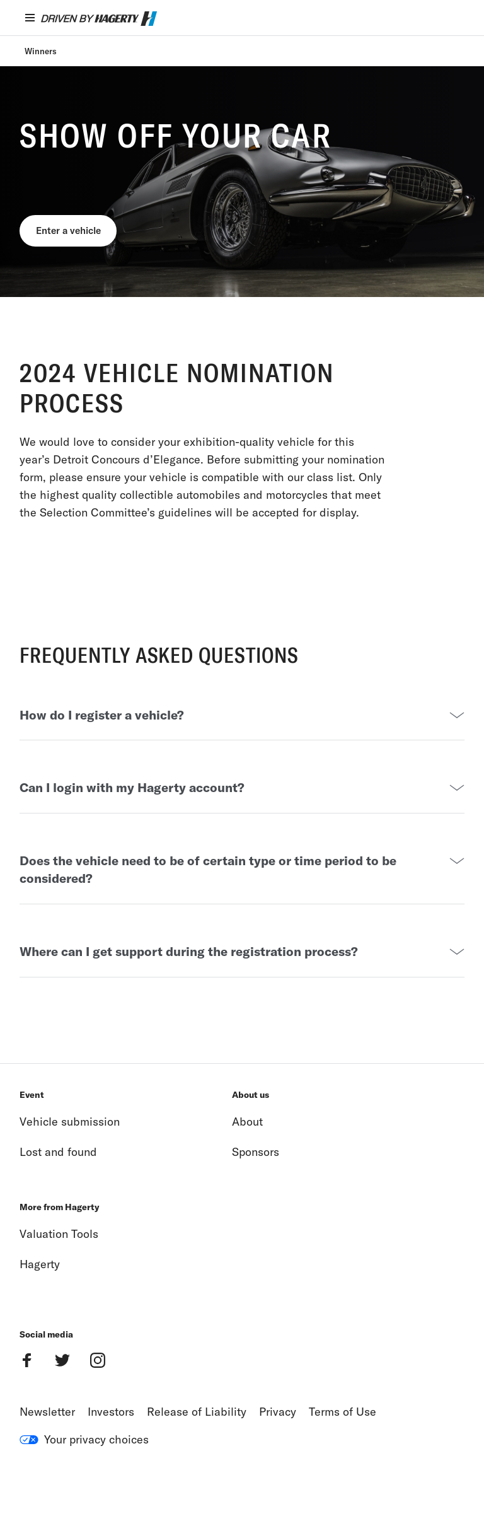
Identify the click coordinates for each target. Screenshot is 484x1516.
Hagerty (40, 1291)
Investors (111, 1438)
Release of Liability (196, 1438)
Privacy (277, 1438)
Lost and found (58, 1179)
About (247, 1148)
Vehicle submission (70, 1148)
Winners (41, 51)
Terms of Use (342, 1438)
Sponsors (255, 1179)
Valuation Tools (59, 1261)
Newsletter (47, 1438)
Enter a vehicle (75, 232)
